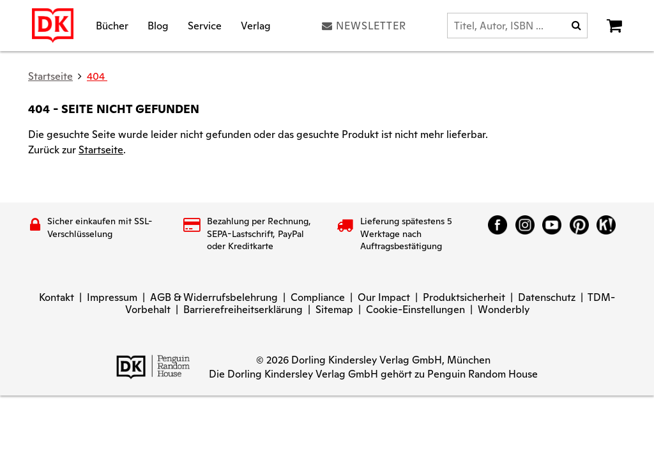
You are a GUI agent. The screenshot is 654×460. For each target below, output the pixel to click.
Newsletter (364, 25)
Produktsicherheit (464, 297)
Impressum (112, 297)
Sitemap (334, 309)
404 (97, 76)
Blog (158, 25)
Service (205, 25)
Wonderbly (503, 309)
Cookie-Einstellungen (415, 309)
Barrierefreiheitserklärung (243, 309)
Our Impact (384, 297)
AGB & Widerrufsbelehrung (214, 297)
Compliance (318, 297)
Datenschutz (546, 297)
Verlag (256, 25)
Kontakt (56, 297)
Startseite (101, 150)
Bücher (112, 25)
